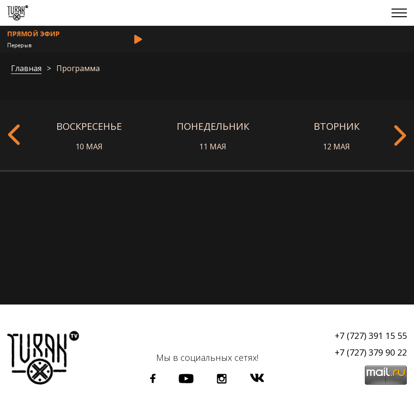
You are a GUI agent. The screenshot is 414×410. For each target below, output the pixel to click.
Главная (26, 69)
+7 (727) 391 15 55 (371, 335)
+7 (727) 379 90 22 (371, 352)
